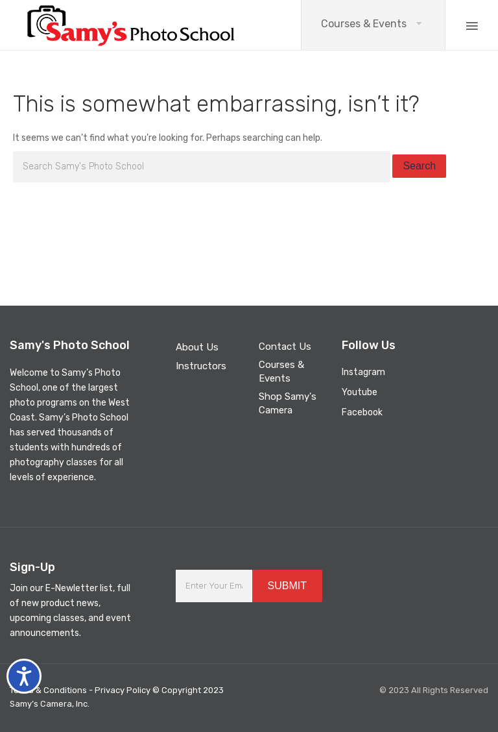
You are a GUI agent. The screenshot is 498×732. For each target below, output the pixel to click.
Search (419, 165)
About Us (197, 347)
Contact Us (285, 346)
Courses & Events (364, 24)
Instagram (363, 372)
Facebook (362, 412)
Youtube (359, 392)
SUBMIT (287, 585)
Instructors (201, 366)
